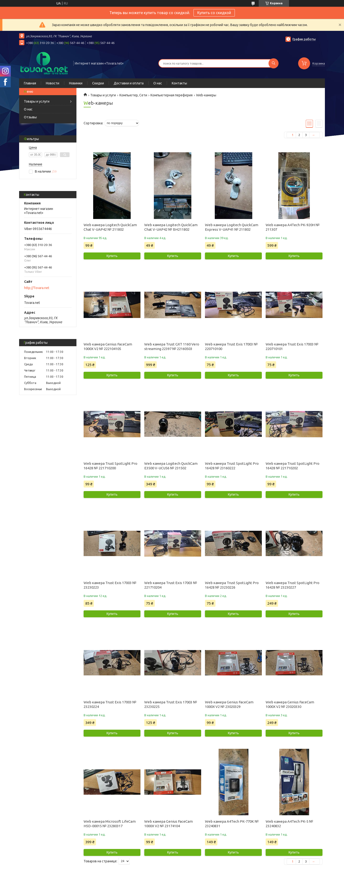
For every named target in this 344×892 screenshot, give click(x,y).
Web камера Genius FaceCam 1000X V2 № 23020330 (290, 704)
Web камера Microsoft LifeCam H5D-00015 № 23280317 (110, 823)
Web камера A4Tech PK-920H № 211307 (293, 227)
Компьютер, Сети (133, 95)
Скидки (98, 83)
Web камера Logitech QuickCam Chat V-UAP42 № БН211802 (171, 227)
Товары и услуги (36, 101)
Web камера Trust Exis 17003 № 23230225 (170, 704)
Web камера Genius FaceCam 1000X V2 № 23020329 (229, 704)
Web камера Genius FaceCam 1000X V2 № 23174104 (168, 823)
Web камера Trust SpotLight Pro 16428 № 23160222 (232, 465)
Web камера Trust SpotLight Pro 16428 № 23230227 (292, 585)
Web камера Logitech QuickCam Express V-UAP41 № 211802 (231, 227)
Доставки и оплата (129, 83)
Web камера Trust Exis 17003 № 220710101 (292, 346)
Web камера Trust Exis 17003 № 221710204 (170, 585)
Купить (112, 256)
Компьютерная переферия (171, 95)
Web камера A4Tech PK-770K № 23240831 (232, 823)
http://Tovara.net (36, 288)
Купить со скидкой (214, 13)
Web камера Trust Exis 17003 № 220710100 (231, 346)
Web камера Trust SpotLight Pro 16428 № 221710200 (110, 465)
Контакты (179, 83)
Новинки (75, 83)
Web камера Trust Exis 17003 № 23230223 (110, 585)
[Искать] (274, 63)
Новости (52, 83)
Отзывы (30, 117)
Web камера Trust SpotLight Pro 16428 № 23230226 (232, 585)
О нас (157, 83)
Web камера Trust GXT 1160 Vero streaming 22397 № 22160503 (171, 346)
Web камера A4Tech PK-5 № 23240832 (289, 823)
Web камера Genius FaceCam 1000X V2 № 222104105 (108, 346)
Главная (30, 83)
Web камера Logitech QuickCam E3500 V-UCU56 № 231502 (171, 465)
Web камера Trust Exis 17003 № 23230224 (110, 704)
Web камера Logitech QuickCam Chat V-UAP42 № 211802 (110, 227)
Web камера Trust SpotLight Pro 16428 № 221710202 (292, 465)
